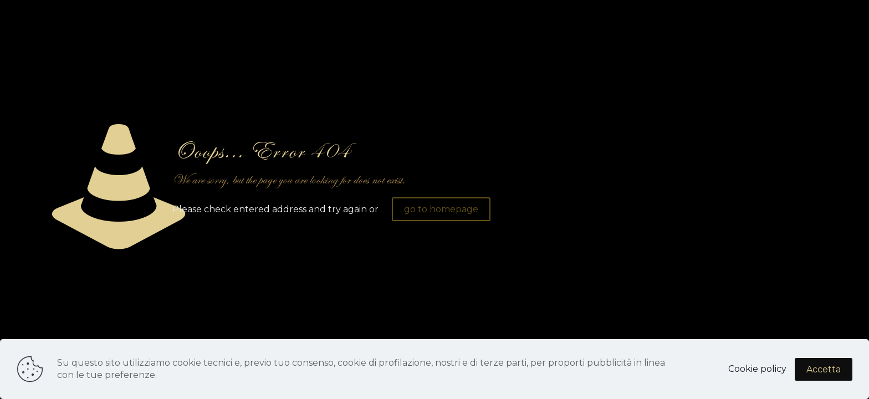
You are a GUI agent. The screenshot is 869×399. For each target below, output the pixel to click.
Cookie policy (757, 369)
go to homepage (441, 209)
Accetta (823, 369)
